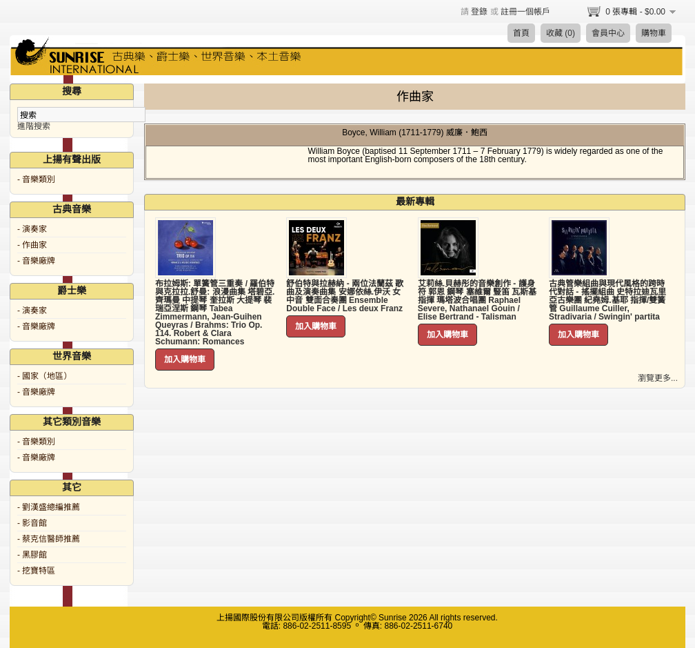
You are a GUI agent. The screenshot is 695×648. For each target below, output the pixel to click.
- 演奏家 (32, 229)
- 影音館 (32, 523)
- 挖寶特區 (36, 571)
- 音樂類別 (36, 179)
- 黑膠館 (32, 555)
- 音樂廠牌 (36, 261)
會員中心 (608, 33)
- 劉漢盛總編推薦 (48, 507)
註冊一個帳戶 (525, 12)
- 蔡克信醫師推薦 (48, 539)
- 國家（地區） (44, 376)
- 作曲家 (32, 245)
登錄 (479, 12)
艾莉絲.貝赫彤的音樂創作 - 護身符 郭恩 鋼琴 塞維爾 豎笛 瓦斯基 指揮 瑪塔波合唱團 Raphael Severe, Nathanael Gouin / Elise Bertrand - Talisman (477, 300)
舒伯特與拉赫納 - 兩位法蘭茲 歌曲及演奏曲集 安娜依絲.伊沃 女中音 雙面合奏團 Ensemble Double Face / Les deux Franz (344, 296)
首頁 (521, 33)
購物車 (653, 33)
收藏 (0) (560, 33)
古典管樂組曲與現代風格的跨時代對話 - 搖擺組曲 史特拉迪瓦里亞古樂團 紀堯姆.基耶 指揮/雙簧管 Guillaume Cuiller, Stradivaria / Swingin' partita (607, 300)
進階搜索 (33, 126)
